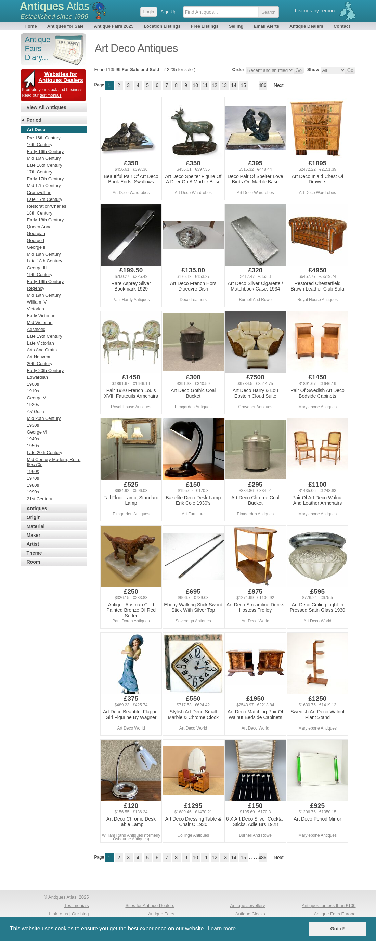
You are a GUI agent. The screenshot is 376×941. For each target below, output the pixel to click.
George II (36, 247)
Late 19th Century (44, 336)
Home (31, 26)
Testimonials (76, 905)
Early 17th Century (45, 178)
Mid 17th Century (44, 185)
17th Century (39, 172)
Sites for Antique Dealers (149, 905)
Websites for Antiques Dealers (60, 77)
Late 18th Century (44, 260)
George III (37, 267)
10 (195, 85)
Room (33, 562)
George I (35, 240)
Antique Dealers (306, 26)
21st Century (39, 498)
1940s (33, 438)
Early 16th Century (45, 151)
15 (243, 85)
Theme (34, 553)
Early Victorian (41, 315)
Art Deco (35, 411)
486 (263, 85)
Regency (35, 288)
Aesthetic (36, 329)
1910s (33, 391)
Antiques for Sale (65, 26)
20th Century (39, 363)
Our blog (80, 913)
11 (205, 85)
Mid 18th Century (44, 254)
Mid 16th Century (44, 158)
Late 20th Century (44, 452)
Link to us (58, 913)
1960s (33, 471)
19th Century (39, 274)
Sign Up (168, 11)
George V (36, 397)
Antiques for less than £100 (329, 905)
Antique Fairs (161, 913)
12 (214, 85)
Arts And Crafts (42, 349)
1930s (33, 425)
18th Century (39, 213)
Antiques (54, 6)
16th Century (39, 144)
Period (34, 120)
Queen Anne (39, 226)
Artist (33, 544)
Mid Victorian (40, 322)
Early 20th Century (45, 370)
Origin (34, 517)
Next (279, 85)
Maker (33, 535)
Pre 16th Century (44, 137)
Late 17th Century (44, 199)
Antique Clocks (250, 913)
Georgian (36, 233)
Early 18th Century (45, 219)
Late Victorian (40, 343)
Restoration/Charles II (48, 206)
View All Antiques (46, 107)
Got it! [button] (337, 928)
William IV (37, 302)
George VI (37, 432)
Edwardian (37, 377)
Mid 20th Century (44, 418)
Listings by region (315, 10)
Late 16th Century (44, 165)
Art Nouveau (39, 356)
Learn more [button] (222, 928)
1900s (33, 384)
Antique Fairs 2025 (114, 26)
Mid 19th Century (44, 295)
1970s (33, 478)
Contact (342, 26)
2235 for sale (180, 69)
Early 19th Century (45, 281)
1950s (33, 445)
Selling (236, 26)
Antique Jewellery (247, 905)
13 (224, 85)
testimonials (50, 95)
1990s (33, 491)
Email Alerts (266, 26)
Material (36, 526)
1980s (33, 485)
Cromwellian (39, 192)
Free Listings (205, 26)
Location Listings (162, 26)
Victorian (35, 308)
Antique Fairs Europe (334, 913)
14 (233, 85)
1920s (33, 404)
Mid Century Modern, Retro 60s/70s (54, 462)
